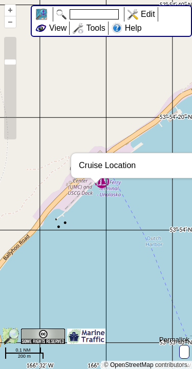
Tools (95, 28)
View (58, 28)
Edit (148, 14)
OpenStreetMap (132, 364)
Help (133, 28)
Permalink (174, 339)
